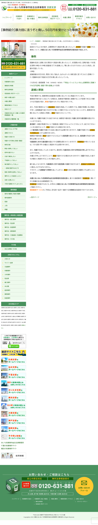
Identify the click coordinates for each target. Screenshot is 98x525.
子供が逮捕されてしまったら (14, 184)
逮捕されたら (9, 133)
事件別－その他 (10, 239)
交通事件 (7, 267)
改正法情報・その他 (11, 249)
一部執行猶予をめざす (12, 168)
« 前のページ (34, 197)
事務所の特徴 (9, 86)
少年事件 (7, 274)
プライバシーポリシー (82, 501)
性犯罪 (7, 278)
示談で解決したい (10, 156)
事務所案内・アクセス (11, 105)
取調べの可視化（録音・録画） (14, 141)
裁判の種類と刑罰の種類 (12, 194)
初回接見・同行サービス (12, 93)
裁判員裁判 (8, 198)
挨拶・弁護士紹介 (10, 97)
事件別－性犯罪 (10, 223)
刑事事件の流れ (19, 17)
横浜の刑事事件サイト (9, 449)
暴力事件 (7, 282)
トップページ (7, 17)
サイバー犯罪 (9, 263)
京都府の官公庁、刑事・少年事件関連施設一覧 (15, 114)
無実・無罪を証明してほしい (13, 172)
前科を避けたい (10, 152)
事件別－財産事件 (10, 227)
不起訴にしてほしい (11, 160)
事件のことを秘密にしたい (13, 176)
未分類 (7, 286)
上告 (6, 205)
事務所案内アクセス (79, 17)
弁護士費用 (67, 17)
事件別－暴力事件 (10, 219)
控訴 (6, 201)
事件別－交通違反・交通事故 (14, 235)
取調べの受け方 (10, 137)
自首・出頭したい (10, 180)
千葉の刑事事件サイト (9, 446)
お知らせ (7, 259)
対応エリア (8, 109)
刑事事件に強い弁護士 (31, 17)
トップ (31, 41)
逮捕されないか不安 (11, 129)
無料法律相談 (43, 17)
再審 (6, 209)
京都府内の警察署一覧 (12, 119)
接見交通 (7, 144)
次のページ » (92, 197)
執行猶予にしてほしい (11, 164)
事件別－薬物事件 (10, 231)
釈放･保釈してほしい (11, 148)
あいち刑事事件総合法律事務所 (12, 443)
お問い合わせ (91, 17)
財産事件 (7, 298)
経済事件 (7, 290)
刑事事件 (38, 41)
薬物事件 (7, 294)
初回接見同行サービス (55, 17)
